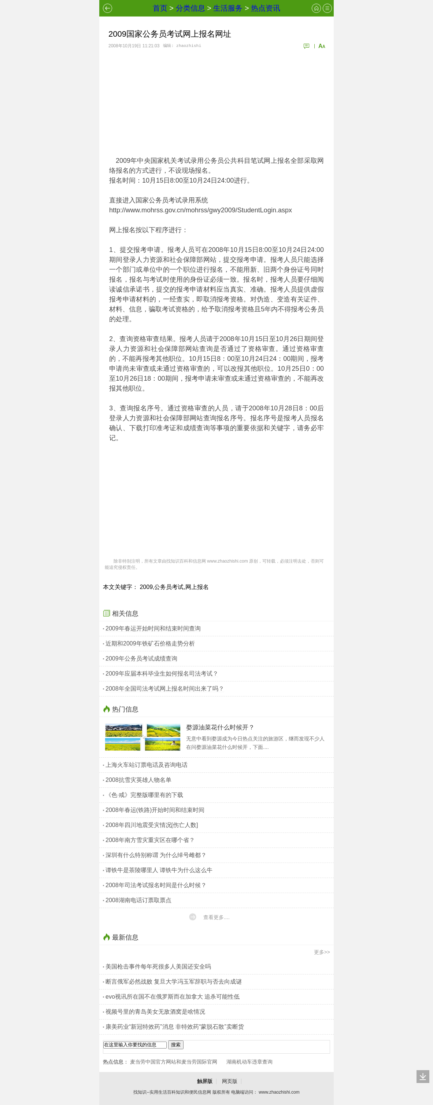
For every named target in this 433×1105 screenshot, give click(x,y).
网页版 (229, 1081)
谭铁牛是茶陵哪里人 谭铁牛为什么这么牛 (159, 870)
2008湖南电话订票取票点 (138, 900)
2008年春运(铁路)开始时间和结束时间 (155, 810)
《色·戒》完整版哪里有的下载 (144, 795)
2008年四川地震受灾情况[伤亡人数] (152, 825)
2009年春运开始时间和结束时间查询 (153, 628)
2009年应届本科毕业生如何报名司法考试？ (162, 673)
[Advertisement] (216, 102)
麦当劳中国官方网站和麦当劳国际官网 (173, 1062)
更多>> (322, 952)
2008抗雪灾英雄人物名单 (138, 780)
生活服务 (228, 8)
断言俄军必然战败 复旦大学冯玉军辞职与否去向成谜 (174, 981)
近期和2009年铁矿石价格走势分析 (150, 643)
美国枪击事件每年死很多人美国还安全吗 (158, 966)
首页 (160, 8)
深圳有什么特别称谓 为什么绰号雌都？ (156, 855)
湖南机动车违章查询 (249, 1062)
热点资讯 (265, 8)
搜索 (176, 1044)
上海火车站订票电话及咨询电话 (147, 765)
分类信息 (190, 8)
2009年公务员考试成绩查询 (141, 658)
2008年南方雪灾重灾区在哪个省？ (150, 840)
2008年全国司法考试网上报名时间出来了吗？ (165, 688)
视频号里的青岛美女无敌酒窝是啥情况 (155, 1012)
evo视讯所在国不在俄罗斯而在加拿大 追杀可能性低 (173, 997)
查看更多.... (216, 917)
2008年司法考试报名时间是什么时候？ (156, 885)
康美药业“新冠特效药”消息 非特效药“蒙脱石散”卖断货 (175, 1027)
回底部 (423, 1076)
